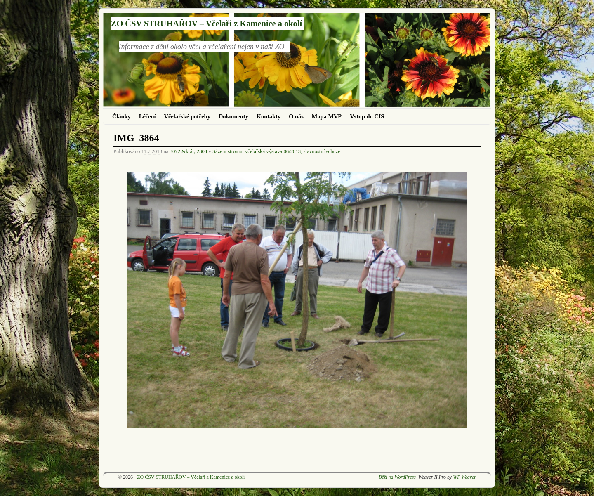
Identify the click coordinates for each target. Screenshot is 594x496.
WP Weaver (464, 477)
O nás (296, 116)
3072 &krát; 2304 (188, 151)
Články (121, 116)
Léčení (147, 116)
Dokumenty (233, 116)
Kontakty (268, 116)
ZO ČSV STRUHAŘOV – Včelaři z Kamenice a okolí (206, 23)
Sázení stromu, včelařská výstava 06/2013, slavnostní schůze (276, 151)
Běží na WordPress (397, 477)
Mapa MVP (327, 116)
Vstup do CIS (367, 116)
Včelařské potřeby (187, 116)
